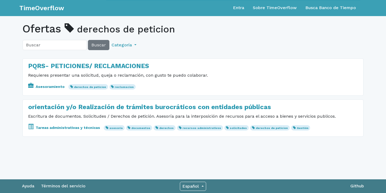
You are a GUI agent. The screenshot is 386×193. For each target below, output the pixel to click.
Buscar (98, 44)
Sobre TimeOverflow (275, 7)
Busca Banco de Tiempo (330, 7)
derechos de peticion (90, 87)
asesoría (116, 128)
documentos (140, 128)
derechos (166, 128)
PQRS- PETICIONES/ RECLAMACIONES (88, 66)
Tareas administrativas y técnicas (64, 127)
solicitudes (238, 128)
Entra (238, 7)
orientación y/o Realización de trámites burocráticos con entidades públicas (150, 107)
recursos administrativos (202, 128)
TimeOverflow (41, 8)
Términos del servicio (63, 185)
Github (357, 185)
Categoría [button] (122, 44)
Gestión (303, 128)
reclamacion (124, 87)
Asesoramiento (47, 86)
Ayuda (28, 185)
